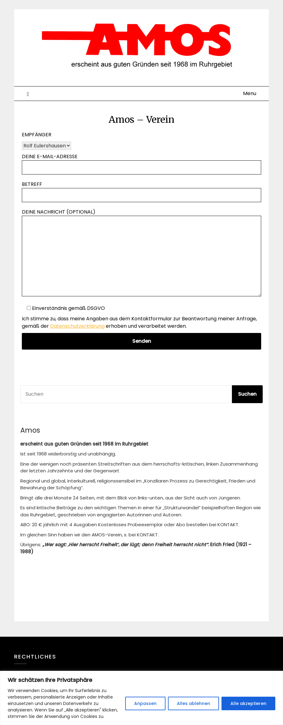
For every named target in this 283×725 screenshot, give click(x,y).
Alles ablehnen (193, 703)
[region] (141, 698)
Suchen (247, 394)
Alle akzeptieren (248, 703)
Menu (249, 93)
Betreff (141, 189)
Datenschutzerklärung (77, 326)
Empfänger (36, 134)
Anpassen (145, 703)
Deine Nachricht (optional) (141, 253)
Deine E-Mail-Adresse (141, 162)
